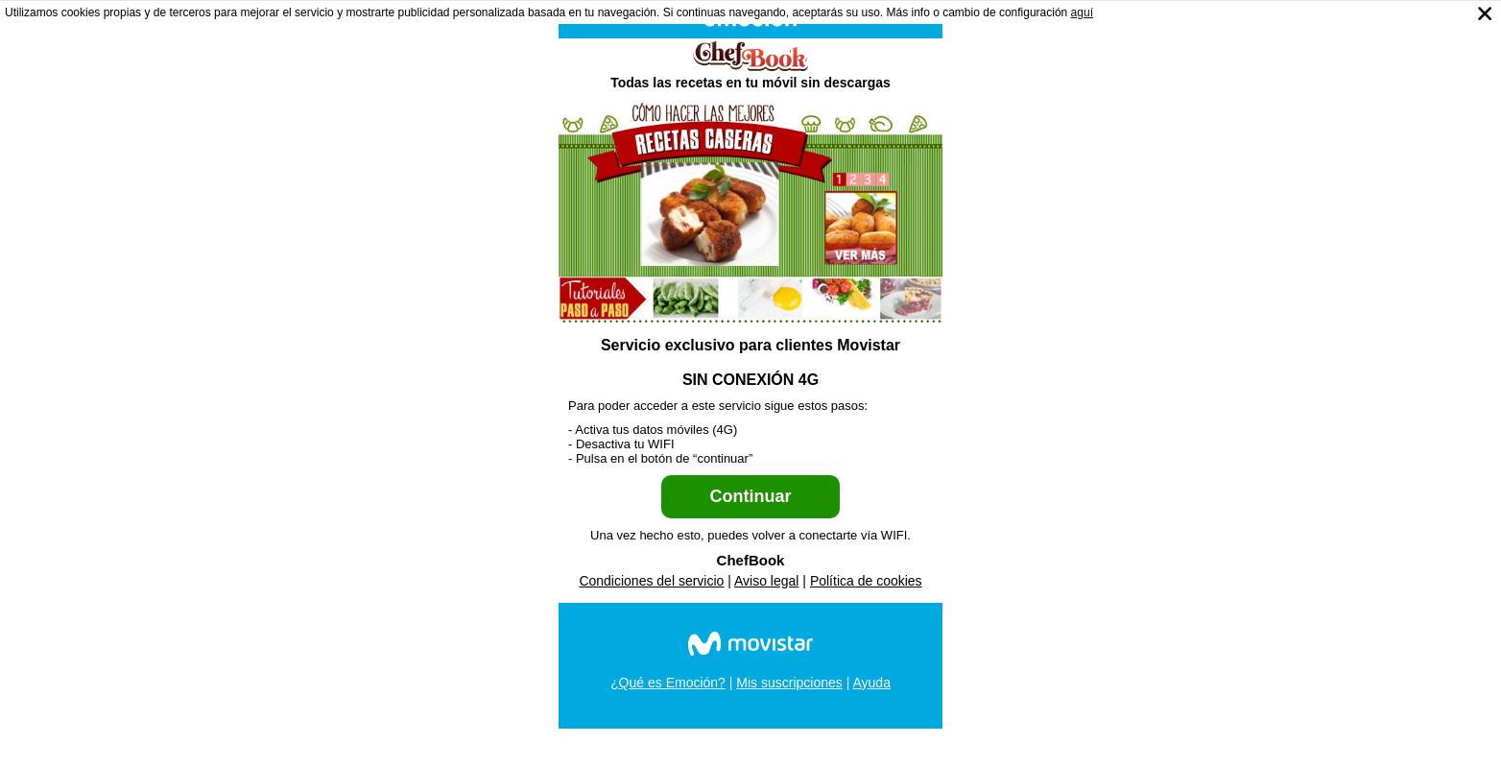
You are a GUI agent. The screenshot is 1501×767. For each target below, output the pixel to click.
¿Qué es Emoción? (668, 682)
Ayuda (871, 682)
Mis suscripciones (789, 682)
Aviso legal (766, 580)
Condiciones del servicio (651, 580)
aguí (1082, 12)
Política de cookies (866, 580)
